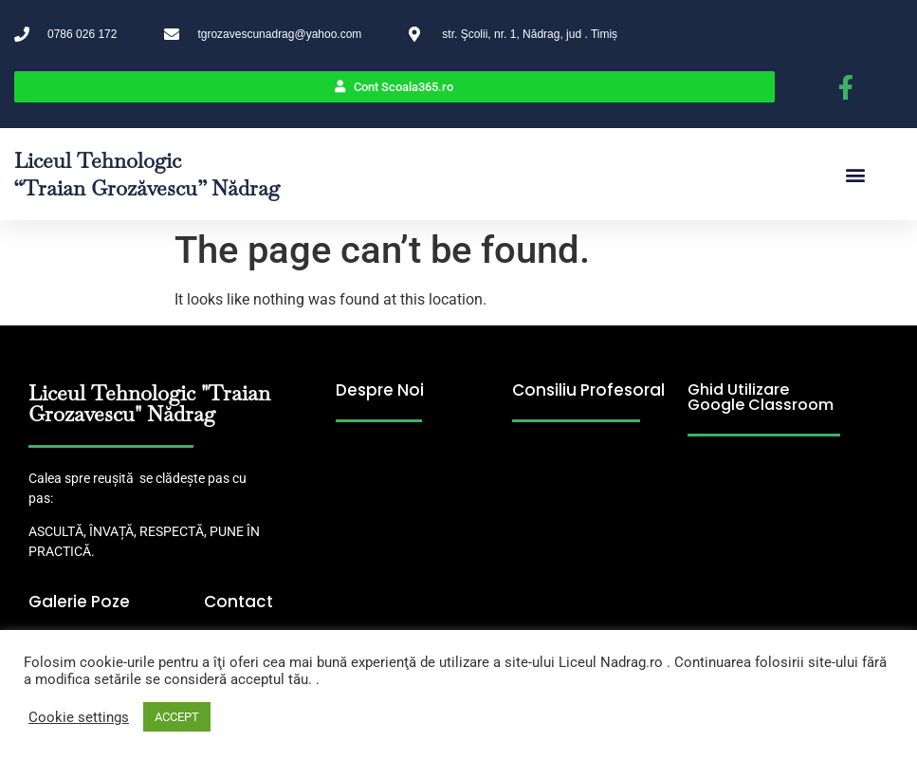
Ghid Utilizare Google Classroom (761, 397)
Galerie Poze (79, 601)
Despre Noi (380, 390)
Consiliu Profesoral (588, 390)
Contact (238, 601)
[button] (855, 174)
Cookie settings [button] (78, 717)
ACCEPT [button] (177, 717)
